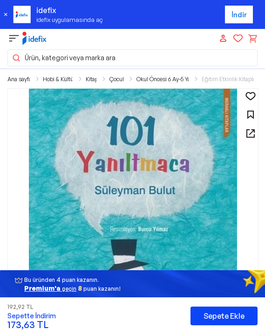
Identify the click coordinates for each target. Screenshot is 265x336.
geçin (50, 288)
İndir (239, 14)
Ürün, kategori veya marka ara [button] (64, 58)
